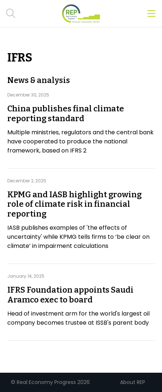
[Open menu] (151, 14)
